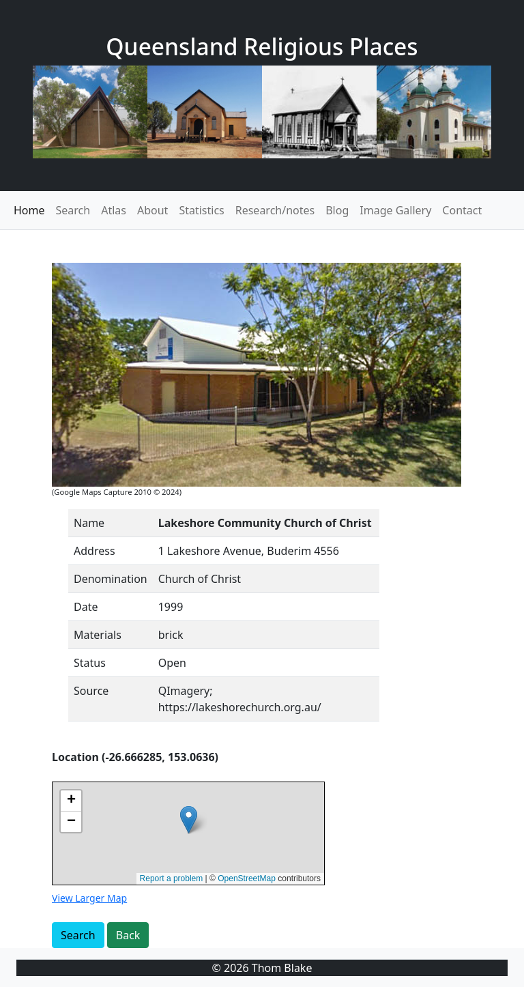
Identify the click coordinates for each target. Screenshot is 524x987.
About (152, 210)
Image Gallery (395, 210)
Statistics (201, 210)
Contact (462, 210)
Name (89, 522)
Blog (337, 210)
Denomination (110, 578)
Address (94, 550)
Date (86, 606)
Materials (97, 634)
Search (73, 210)
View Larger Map (89, 897)
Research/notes (275, 210)
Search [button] (78, 935)
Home (29, 210)
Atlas (113, 210)
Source (91, 690)
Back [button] (128, 935)
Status (90, 662)
